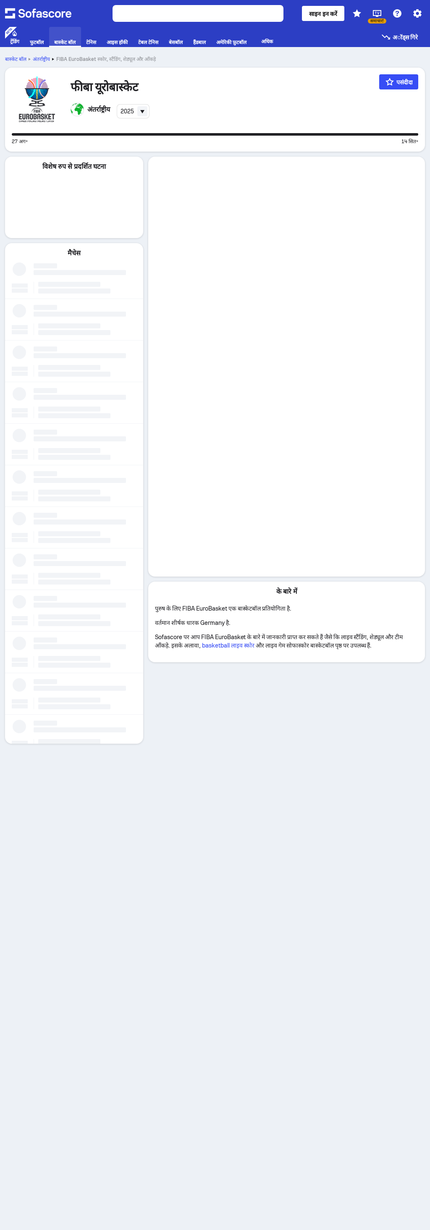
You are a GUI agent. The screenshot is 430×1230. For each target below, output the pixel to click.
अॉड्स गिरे (399, 37)
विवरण (286, 166)
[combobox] (133, 111)
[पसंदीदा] (398, 81)
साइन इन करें (323, 13)
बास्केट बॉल (15, 59)
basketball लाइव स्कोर (228, 317)
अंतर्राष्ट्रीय (41, 59)
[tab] (286, 167)
